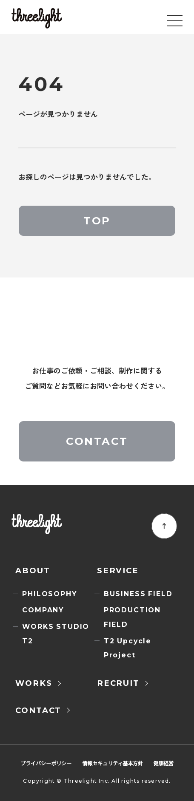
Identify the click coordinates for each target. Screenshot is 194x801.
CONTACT (97, 441)
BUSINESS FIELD (138, 594)
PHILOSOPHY (49, 594)
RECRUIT (118, 683)
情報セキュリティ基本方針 (112, 763)
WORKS (33, 683)
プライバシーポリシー (45, 763)
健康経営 (163, 763)
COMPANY (43, 610)
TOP (96, 220)
